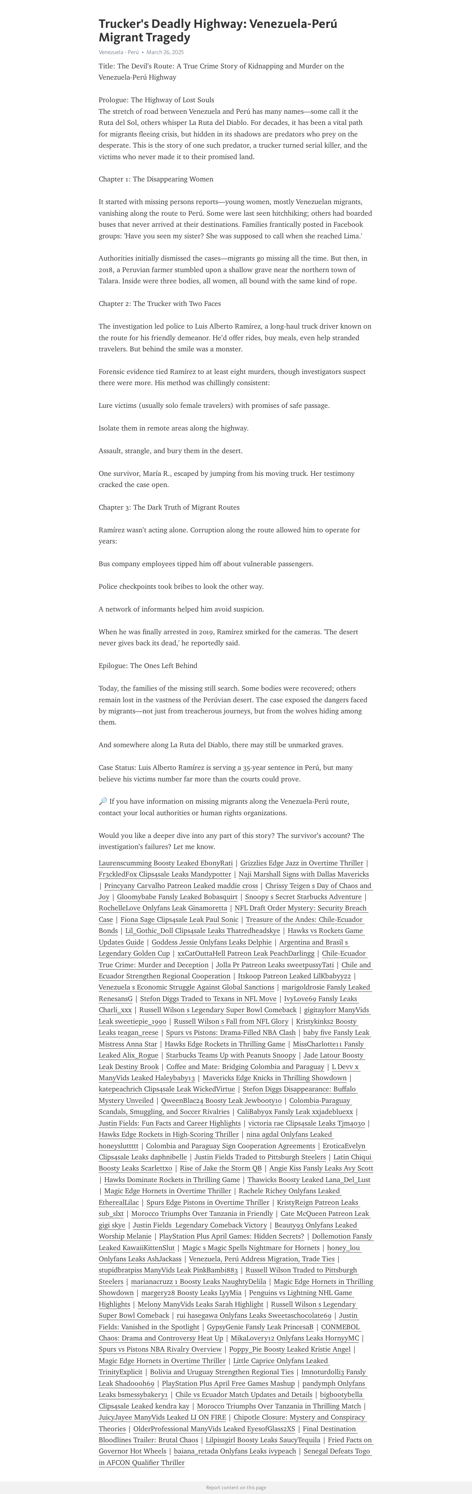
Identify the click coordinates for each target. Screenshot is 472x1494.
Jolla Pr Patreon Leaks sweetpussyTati (275, 964)
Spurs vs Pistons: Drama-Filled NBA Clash (231, 1032)
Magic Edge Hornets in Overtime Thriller (167, 1190)
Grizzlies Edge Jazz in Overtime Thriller (301, 863)
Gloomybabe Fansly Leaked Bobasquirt (177, 896)
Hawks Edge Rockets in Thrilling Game (225, 1044)
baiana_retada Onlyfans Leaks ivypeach (235, 1451)
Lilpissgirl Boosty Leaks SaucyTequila (263, 1440)
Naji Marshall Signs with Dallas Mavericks (304, 874)
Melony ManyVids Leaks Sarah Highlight (200, 1304)
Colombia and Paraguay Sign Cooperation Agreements (230, 1145)
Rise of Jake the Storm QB (221, 1168)
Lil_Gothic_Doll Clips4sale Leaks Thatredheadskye (202, 930)
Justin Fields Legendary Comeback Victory (200, 1225)
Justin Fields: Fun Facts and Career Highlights (170, 1123)
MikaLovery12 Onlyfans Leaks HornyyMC (295, 1338)
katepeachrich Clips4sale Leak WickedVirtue (167, 1089)
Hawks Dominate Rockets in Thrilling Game (172, 1179)
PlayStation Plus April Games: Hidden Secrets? (231, 1236)
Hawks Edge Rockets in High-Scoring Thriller (169, 1134)
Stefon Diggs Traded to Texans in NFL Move (208, 998)
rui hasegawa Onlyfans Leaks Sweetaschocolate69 (254, 1315)
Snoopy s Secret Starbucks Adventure (303, 896)
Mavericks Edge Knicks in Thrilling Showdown (275, 1077)
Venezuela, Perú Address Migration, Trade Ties (262, 1258)
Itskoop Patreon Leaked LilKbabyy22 (294, 976)
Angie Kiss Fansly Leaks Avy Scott (321, 1168)
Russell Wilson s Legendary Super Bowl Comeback (217, 1009)
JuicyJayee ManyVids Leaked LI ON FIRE (162, 1417)
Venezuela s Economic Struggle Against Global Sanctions (186, 987)
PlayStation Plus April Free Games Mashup (228, 1383)
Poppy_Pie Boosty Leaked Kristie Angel (290, 1349)
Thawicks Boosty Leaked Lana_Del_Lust (309, 1179)
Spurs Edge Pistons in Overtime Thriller (207, 1202)
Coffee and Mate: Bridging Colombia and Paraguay (245, 1066)
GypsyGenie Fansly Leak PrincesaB (260, 1327)
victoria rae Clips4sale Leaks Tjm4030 (306, 1123)
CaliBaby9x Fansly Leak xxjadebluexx (295, 1111)
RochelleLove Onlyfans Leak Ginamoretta (163, 908)
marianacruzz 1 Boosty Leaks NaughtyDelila (198, 1281)
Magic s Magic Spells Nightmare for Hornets (251, 1247)
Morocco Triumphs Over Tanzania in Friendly (202, 1213)
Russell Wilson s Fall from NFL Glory (231, 1021)
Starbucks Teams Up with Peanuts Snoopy (231, 1055)
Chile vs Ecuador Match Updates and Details (244, 1394)
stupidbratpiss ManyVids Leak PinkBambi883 (168, 1270)
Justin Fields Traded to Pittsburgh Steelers (260, 1157)
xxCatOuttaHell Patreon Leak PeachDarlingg (245, 953)
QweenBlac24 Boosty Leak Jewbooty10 (221, 1100)
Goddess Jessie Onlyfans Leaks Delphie (212, 942)
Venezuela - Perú (119, 52)
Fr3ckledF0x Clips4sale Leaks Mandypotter (165, 874)
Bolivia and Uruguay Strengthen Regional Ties (222, 1371)
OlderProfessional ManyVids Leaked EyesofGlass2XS (214, 1428)
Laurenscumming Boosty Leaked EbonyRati (166, 863)
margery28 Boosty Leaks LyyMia (191, 1292)
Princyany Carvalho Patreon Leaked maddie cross (181, 885)
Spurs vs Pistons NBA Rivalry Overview (160, 1349)
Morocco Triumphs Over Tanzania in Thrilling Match (279, 1406)
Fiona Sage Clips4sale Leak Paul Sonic (179, 919)
